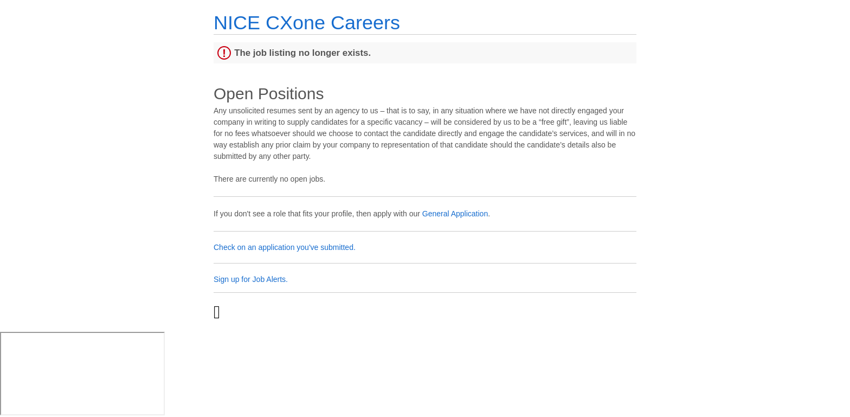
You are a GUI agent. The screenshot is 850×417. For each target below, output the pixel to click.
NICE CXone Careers (307, 22)
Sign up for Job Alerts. (251, 279)
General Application (455, 213)
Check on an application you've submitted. (285, 247)
